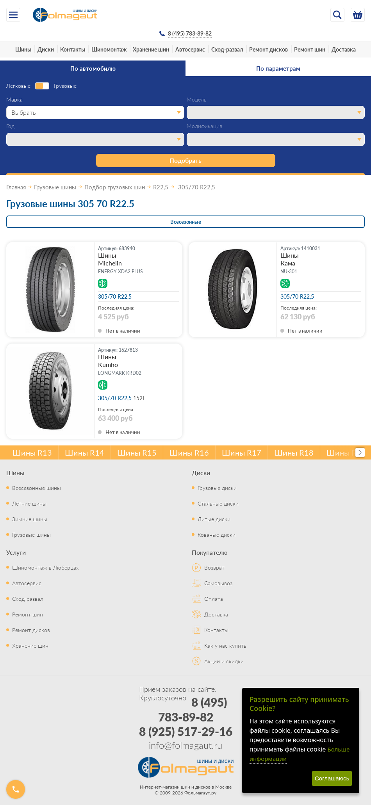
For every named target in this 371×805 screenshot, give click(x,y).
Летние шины (29, 503)
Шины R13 (32, 452)
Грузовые (65, 85)
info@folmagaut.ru (185, 745)
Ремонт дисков (268, 49)
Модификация (204, 126)
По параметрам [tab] (278, 68)
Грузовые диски (217, 488)
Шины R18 (294, 452)
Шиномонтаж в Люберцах (45, 567)
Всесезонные (185, 221)
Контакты (72, 49)
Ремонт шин (309, 49)
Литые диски (214, 519)
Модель (197, 99)
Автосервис (190, 49)
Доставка (344, 49)
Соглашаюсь (332, 778)
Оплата (213, 598)
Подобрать (185, 160)
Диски (45, 49)
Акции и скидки (224, 661)
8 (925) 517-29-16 (185, 731)
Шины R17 (241, 452)
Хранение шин (151, 49)
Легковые (18, 85)
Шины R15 (137, 452)
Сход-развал (227, 49)
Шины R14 (84, 452)
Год (10, 126)
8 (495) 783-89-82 (192, 709)
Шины (23, 49)
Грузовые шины (31, 534)
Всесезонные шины (36, 488)
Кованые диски (216, 534)
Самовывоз (218, 583)
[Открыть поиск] (337, 15)
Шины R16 (189, 452)
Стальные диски (218, 503)
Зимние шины (29, 519)
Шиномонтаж (109, 49)
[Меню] (13, 15)
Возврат (214, 567)
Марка (14, 99)
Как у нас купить (225, 645)
